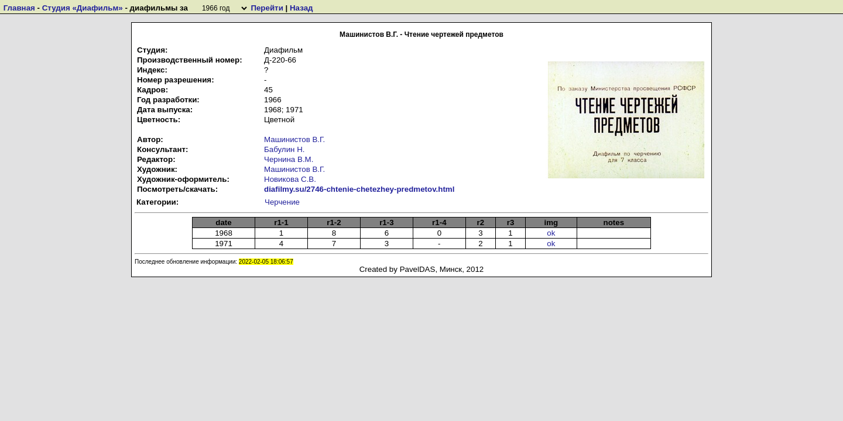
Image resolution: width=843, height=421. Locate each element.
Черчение (282, 202)
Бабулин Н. (284, 149)
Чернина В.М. (288, 159)
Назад (301, 8)
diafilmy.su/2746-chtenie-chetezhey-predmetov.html (359, 189)
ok (551, 233)
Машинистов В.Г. (294, 139)
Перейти (267, 8)
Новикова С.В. (290, 179)
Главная (19, 8)
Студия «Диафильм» (82, 8)
